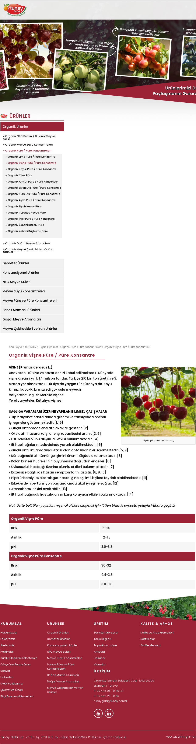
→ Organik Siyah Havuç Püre (23, 206)
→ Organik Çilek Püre (18, 175)
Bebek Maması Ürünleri (21, 310)
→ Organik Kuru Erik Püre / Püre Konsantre (32, 194)
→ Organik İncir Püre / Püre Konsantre (30, 219)
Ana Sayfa (16, 347)
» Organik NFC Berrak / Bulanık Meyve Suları (29, 137)
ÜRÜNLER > (32, 347)
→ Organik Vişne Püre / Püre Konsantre (30, 163)
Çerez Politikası (114, 737)
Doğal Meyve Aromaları (22, 319)
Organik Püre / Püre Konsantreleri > (82, 347)
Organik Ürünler (15, 126)
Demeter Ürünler (16, 263)
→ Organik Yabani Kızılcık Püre (24, 225)
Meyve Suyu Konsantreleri (24, 291)
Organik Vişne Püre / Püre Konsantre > (127, 347)
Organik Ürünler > (49, 347)
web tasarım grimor (180, 736)
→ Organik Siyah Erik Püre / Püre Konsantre (33, 188)
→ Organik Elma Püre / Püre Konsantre (30, 157)
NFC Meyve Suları (17, 282)
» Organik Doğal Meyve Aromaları (26, 243)
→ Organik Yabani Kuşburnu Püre (26, 231)
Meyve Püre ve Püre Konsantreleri (30, 300)
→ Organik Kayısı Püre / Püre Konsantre (31, 169)
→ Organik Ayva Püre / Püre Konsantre (30, 200)
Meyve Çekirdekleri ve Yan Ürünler (30, 328)
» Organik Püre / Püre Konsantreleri (27, 150)
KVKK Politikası (90, 737)
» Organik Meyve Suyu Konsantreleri (28, 144)
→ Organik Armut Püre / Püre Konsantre (31, 181)
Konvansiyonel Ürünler (21, 272)
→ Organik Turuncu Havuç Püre (25, 212)
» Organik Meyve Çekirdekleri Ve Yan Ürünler (28, 250)
